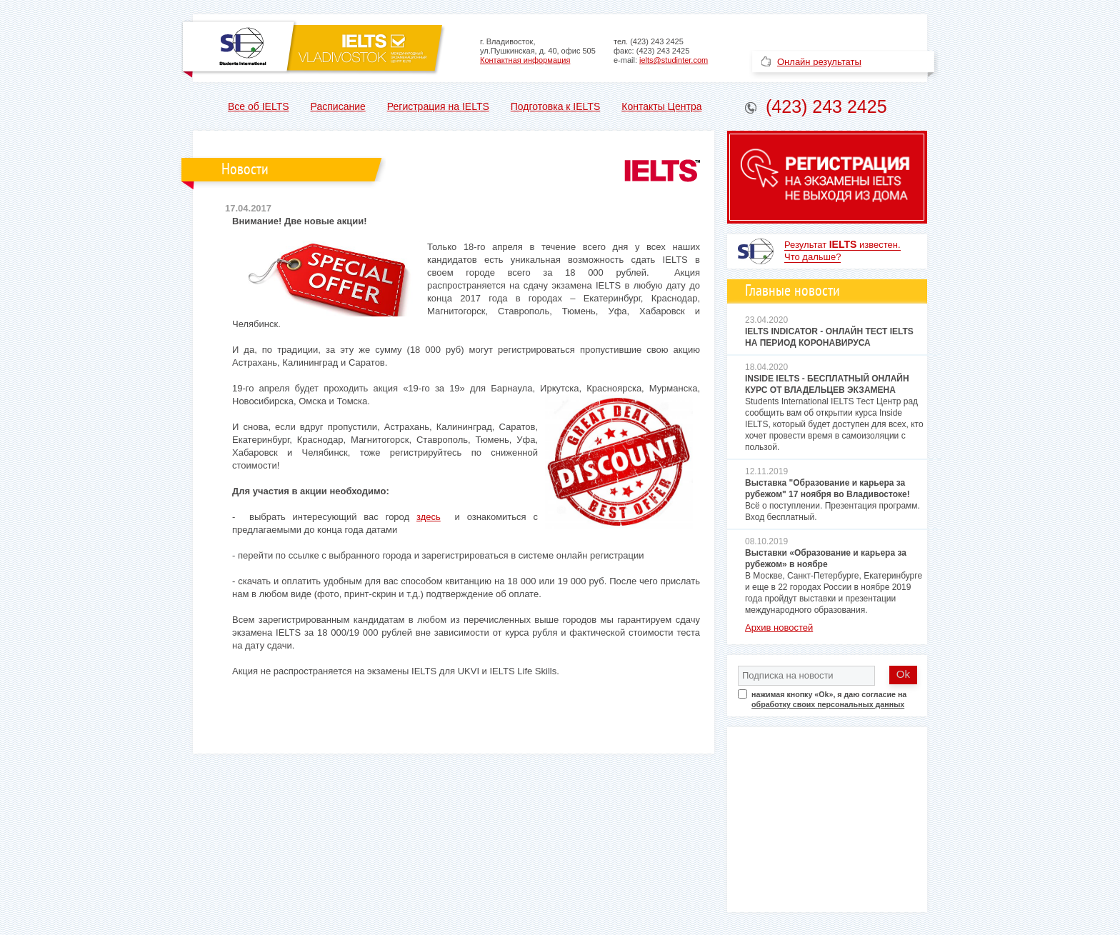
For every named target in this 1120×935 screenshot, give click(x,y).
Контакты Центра (661, 106)
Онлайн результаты (819, 61)
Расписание (338, 106)
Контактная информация (525, 60)
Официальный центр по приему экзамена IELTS (313, 48)
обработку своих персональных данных (827, 704)
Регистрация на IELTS (438, 106)
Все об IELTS (258, 106)
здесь (428, 516)
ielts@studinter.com (673, 60)
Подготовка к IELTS (555, 106)
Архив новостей (779, 627)
